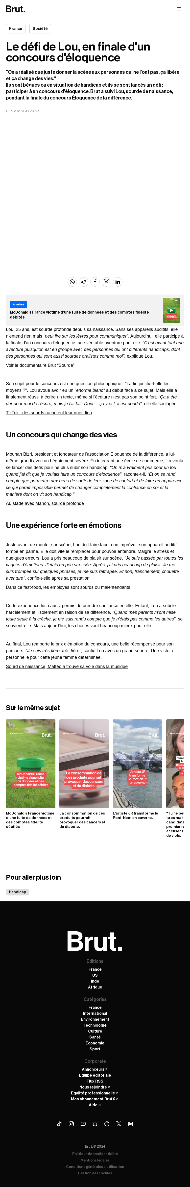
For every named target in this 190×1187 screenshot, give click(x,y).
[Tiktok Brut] (59, 1124)
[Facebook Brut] (107, 1124)
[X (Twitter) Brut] (119, 1124)
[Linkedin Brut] (131, 1124)
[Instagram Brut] (71, 1124)
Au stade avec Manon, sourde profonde (45, 503)
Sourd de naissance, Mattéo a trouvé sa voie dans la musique (67, 666)
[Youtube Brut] (83, 1124)
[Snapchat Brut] (95, 1124)
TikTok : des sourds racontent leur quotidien (49, 412)
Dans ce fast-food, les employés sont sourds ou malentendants (68, 587)
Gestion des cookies (95, 1173)
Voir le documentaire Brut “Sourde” (40, 365)
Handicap (17, 892)
